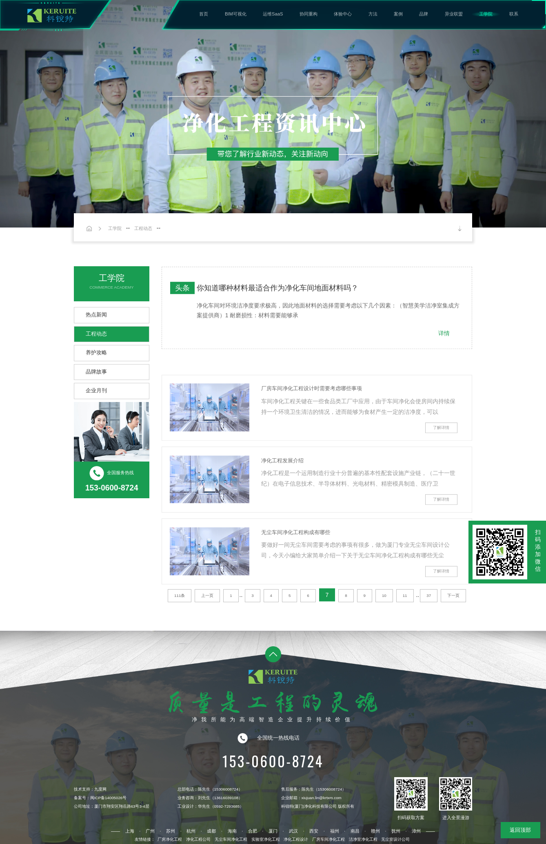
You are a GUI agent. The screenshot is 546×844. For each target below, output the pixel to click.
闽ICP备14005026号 (108, 797)
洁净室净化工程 (363, 839)
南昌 (355, 831)
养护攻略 (96, 353)
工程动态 (143, 228)
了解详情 (441, 448)
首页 (203, 13)
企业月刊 (96, 390)
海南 (232, 831)
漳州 (416, 831)
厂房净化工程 (170, 839)
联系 (513, 13)
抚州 (395, 831)
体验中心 (343, 13)
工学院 (486, 13)
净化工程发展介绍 (282, 482)
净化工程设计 (296, 839)
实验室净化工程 (265, 839)
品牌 (423, 13)
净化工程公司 (198, 839)
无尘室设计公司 (395, 839)
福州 (334, 831)
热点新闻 (96, 315)
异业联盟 (454, 13)
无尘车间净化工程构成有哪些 (295, 554)
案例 (398, 13)
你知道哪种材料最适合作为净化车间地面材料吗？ (277, 291)
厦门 (273, 831)
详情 (444, 337)
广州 (150, 831)
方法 (372, 13)
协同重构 (308, 13)
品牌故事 (96, 372)
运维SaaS (273, 13)
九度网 (100, 789)
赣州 (375, 831)
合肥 (252, 831)
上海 (129, 831)
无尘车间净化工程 (231, 839)
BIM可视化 (235, 13)
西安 (313, 831)
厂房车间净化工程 (328, 839)
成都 (211, 831)
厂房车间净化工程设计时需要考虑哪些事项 (311, 410)
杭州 (190, 831)
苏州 (170, 831)
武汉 (293, 831)
